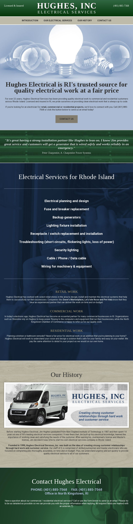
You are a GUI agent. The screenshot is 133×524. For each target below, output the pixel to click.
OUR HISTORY (85, 20)
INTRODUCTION (30, 20)
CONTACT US (104, 20)
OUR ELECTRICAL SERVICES (58, 20)
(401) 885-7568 (121, 5)
